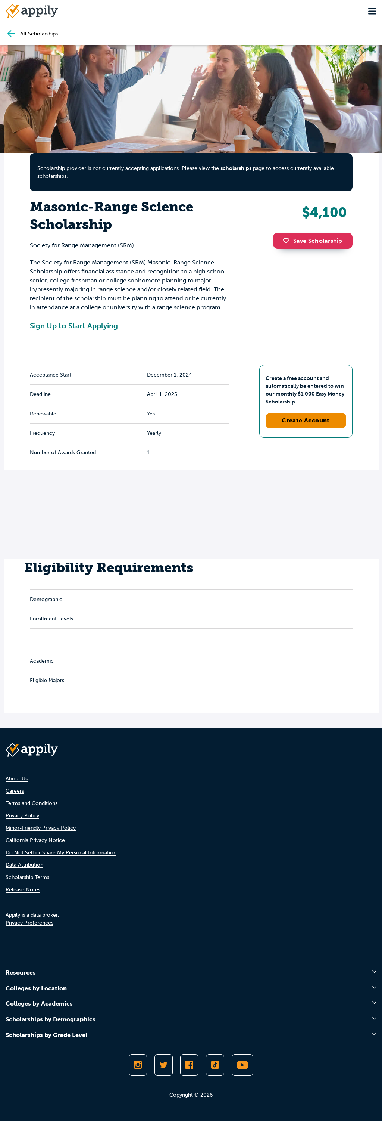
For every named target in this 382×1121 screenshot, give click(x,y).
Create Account (306, 420)
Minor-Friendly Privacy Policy (41, 828)
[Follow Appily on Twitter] (163, 1065)
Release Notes (23, 889)
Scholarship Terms (27, 877)
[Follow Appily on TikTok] (215, 1065)
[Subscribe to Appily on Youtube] (242, 1065)
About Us (17, 778)
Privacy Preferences (29, 923)
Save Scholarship (312, 240)
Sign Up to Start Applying (74, 325)
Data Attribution (24, 865)
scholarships (235, 168)
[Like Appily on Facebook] (189, 1065)
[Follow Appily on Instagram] (138, 1065)
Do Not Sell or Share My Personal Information (61, 852)
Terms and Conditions (31, 803)
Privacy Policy (22, 815)
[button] (288, 241)
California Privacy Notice (35, 840)
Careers (15, 791)
